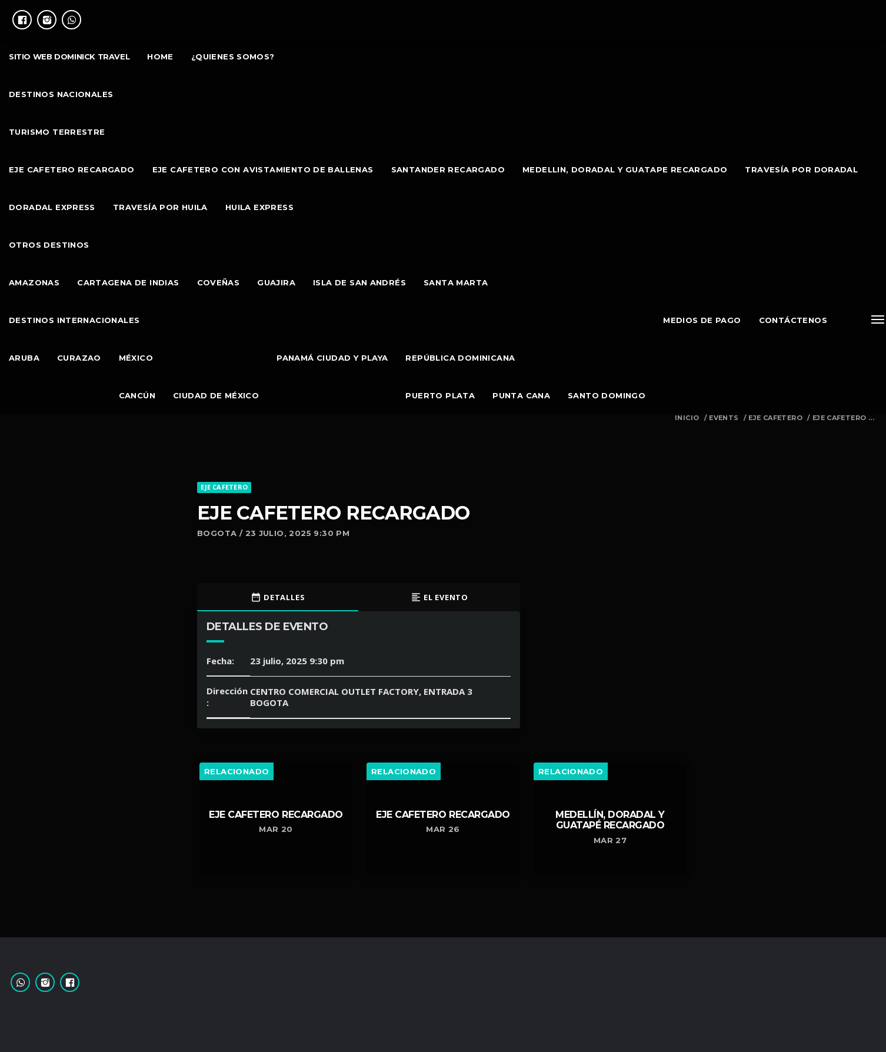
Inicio (687, 418)
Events (723, 418)
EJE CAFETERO (775, 418)
